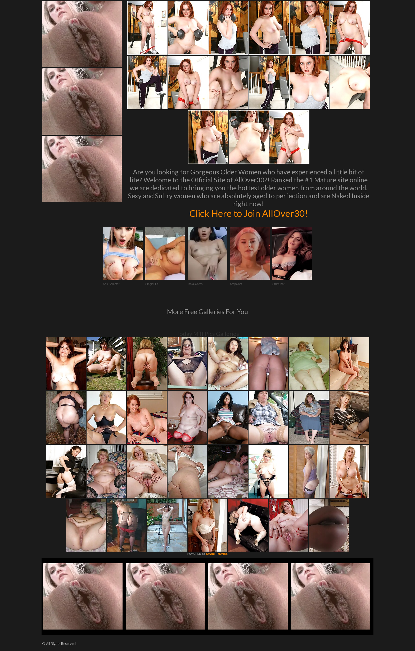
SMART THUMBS (217, 553)
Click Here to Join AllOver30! (248, 213)
